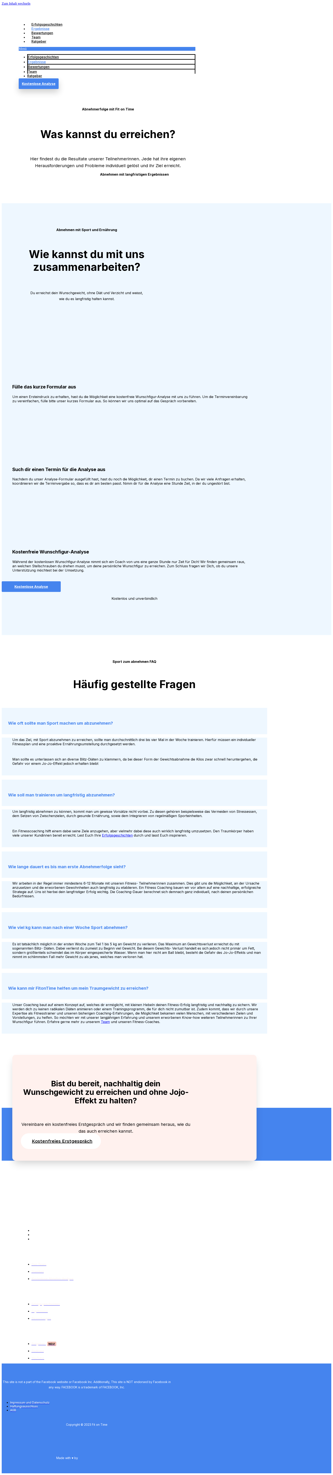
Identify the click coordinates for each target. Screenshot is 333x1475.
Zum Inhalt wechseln (16, 3)
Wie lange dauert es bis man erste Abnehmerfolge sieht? (67, 866)
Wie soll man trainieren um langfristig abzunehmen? (61, 794)
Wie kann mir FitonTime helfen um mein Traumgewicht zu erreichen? (78, 988)
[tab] (134, 721)
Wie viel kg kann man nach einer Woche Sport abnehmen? (68, 927)
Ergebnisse (40, 29)
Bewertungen (42, 33)
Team (36, 37)
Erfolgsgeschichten (46, 24)
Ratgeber (38, 41)
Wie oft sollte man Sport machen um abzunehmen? (60, 723)
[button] (107, 49)
